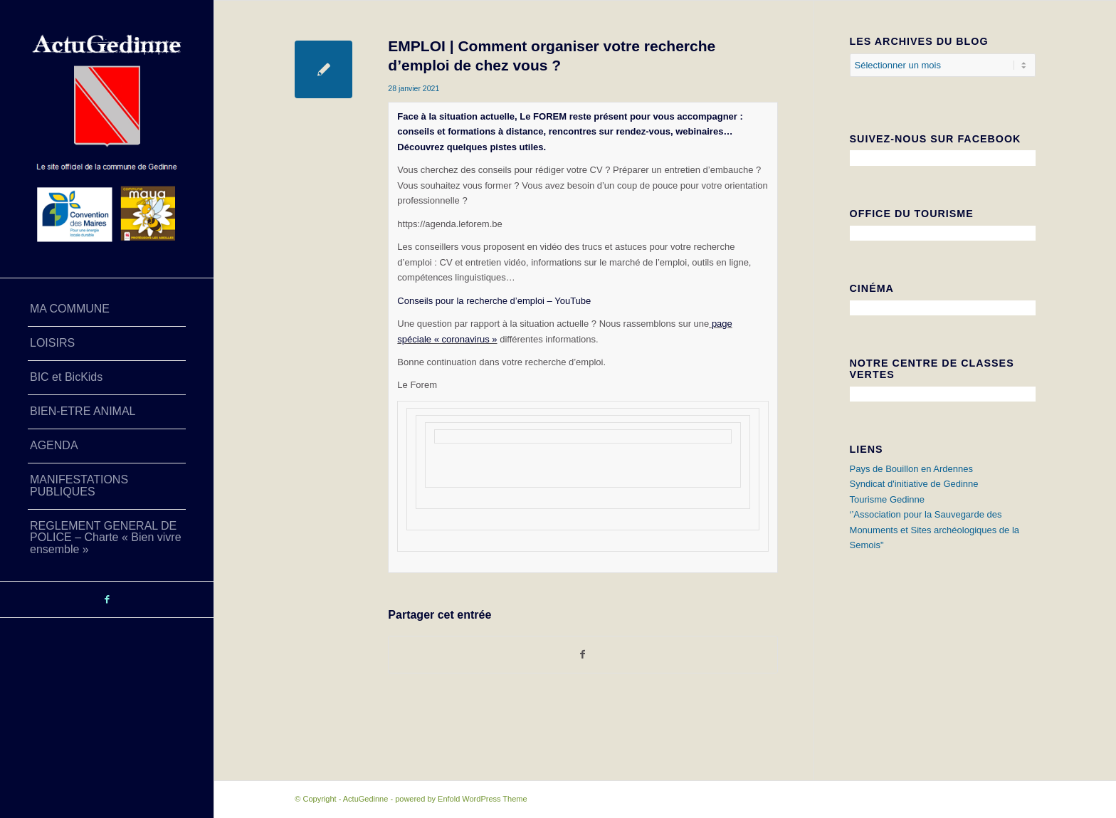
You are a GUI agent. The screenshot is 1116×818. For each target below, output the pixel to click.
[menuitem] (107, 310)
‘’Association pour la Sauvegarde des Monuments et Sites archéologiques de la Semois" (934, 529)
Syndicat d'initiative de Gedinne (914, 483)
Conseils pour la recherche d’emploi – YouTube (494, 300)
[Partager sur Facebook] (583, 654)
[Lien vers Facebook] (107, 599)
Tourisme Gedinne (887, 499)
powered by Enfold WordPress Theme (461, 799)
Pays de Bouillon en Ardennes (911, 468)
